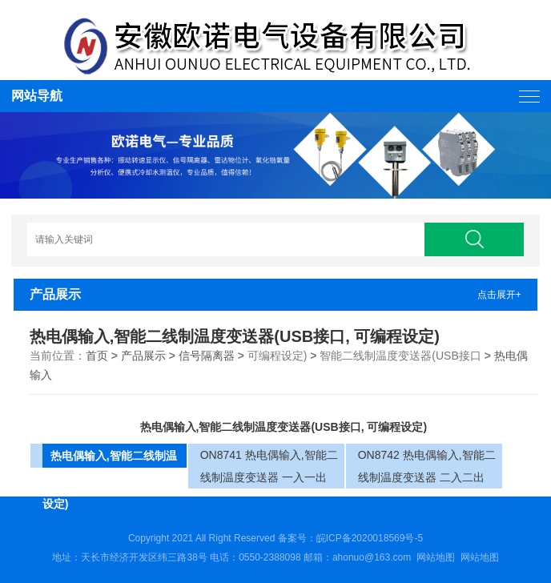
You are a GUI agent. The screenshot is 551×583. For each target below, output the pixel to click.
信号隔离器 (207, 355)
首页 (97, 355)
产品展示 (143, 355)
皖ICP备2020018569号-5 (369, 538)
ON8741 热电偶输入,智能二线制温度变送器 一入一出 (269, 466)
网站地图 (435, 557)
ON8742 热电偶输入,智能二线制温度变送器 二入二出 (427, 466)
